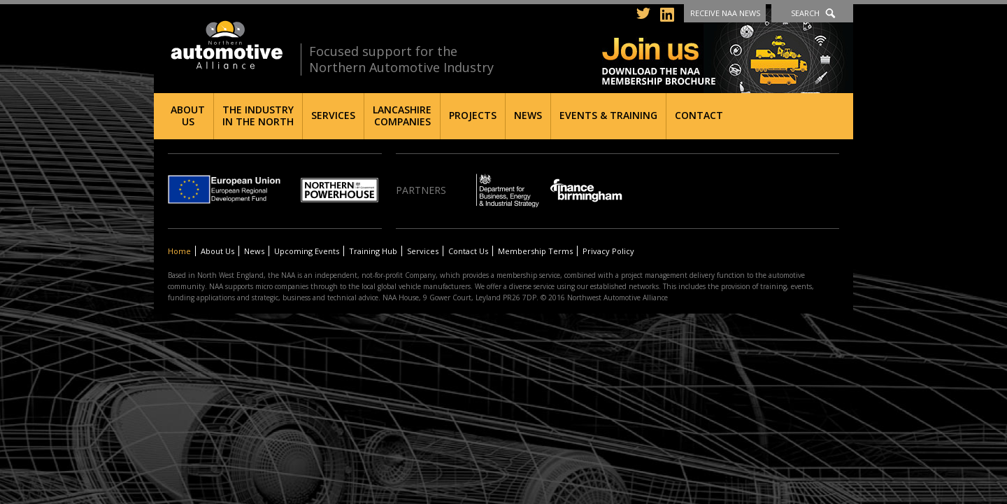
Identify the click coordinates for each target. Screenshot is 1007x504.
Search (805, 13)
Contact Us (468, 251)
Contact (699, 115)
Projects (473, 115)
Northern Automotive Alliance (225, 45)
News (528, 115)
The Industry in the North (258, 115)
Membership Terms (535, 251)
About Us (188, 115)
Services (333, 115)
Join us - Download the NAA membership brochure (727, 50)
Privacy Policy (608, 251)
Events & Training (608, 115)
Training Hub (373, 251)
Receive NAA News (725, 13)
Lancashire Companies (402, 115)
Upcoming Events (306, 251)
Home (179, 251)
